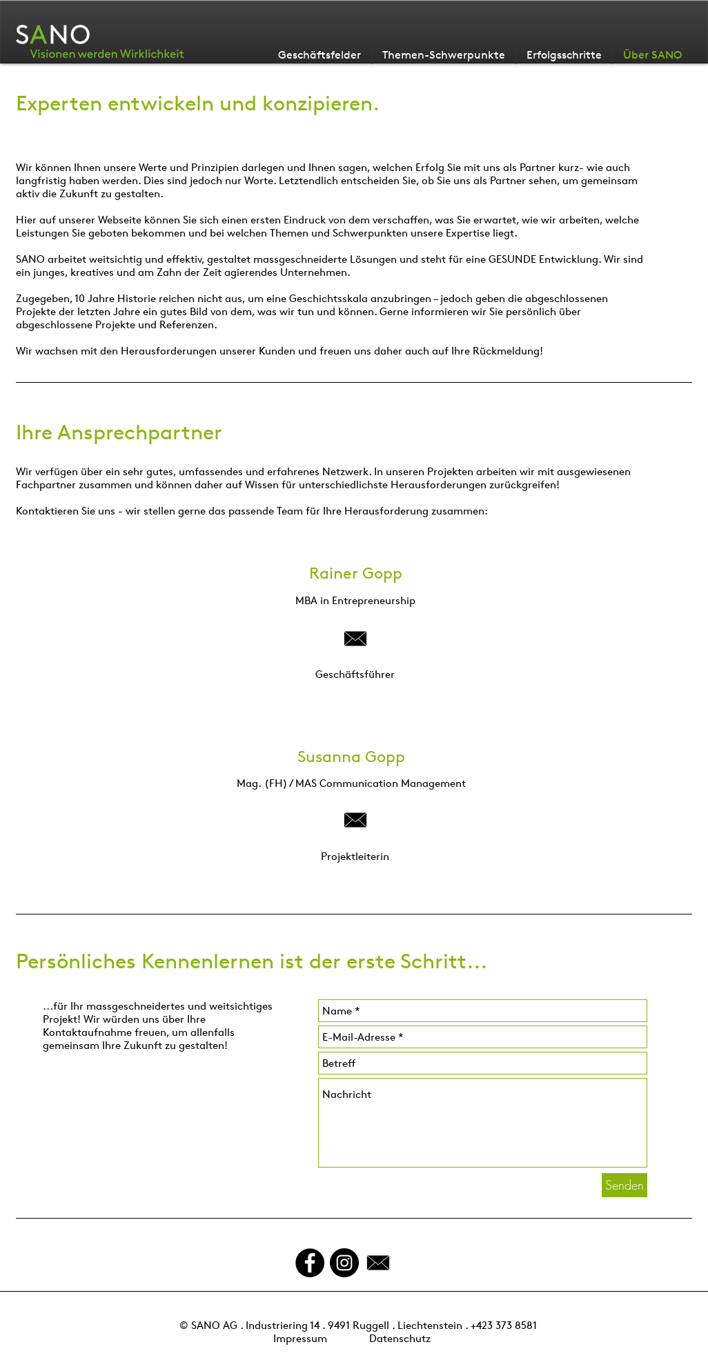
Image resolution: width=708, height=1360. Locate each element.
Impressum (300, 1338)
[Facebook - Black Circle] (309, 1262)
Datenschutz (400, 1338)
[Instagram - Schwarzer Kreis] (344, 1262)
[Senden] (624, 1185)
